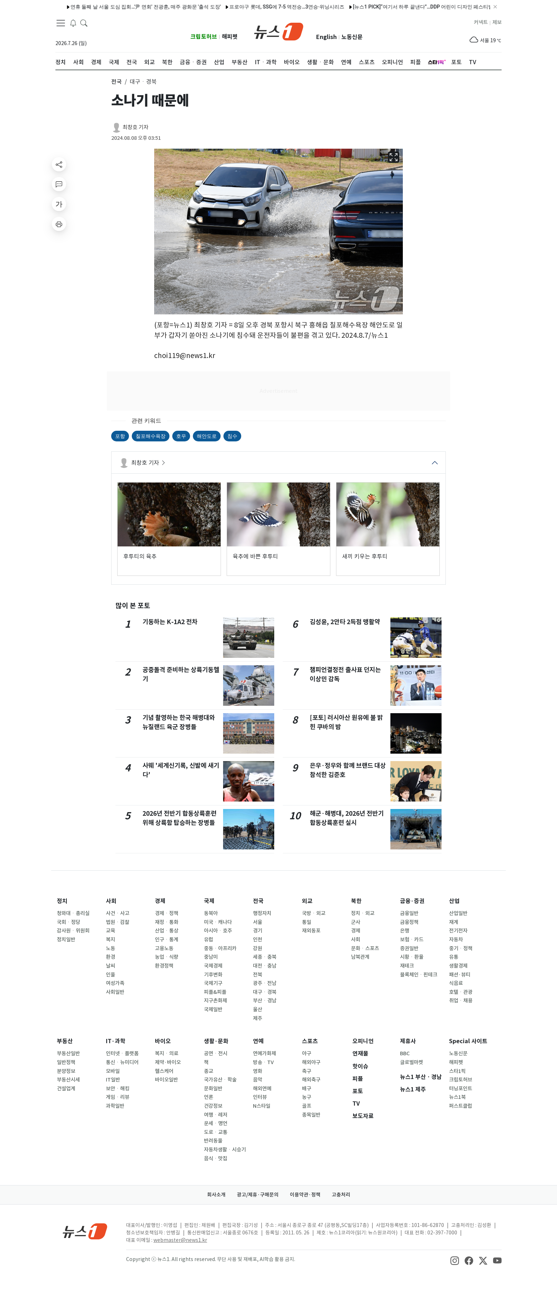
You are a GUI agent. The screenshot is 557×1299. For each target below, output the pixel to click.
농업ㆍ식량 (166, 957)
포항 (120, 436)
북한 (356, 901)
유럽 (208, 939)
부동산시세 (68, 1080)
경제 (160, 901)
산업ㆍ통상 (166, 931)
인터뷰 (260, 1097)
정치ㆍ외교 (362, 913)
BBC (405, 1053)
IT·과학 (115, 1041)
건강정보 (213, 1106)
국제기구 (213, 983)
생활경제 (458, 966)
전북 (257, 975)
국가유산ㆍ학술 (220, 1080)
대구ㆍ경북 (264, 992)
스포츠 (310, 1041)
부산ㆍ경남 (264, 1000)
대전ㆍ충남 (264, 966)
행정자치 (262, 913)
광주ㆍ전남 (264, 983)
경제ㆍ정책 (166, 913)
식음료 (456, 983)
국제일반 (213, 1009)
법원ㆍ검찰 (117, 922)
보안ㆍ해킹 (117, 1088)
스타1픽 (457, 1071)
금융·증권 (412, 901)
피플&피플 (215, 992)
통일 (306, 922)
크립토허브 (203, 36)
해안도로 (207, 436)
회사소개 (216, 1194)
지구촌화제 (215, 1000)
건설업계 (66, 1088)
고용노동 (164, 948)
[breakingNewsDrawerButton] (73, 22)
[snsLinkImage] (454, 1260)
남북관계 (360, 957)
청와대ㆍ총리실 (73, 913)
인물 (110, 975)
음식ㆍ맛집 (215, 1158)
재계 (453, 922)
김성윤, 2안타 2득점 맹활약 (345, 622)
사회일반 (115, 992)
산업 (454, 901)
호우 (181, 436)
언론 (208, 1097)
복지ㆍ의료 (166, 1053)
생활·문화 (216, 1041)
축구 (306, 1071)
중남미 (211, 957)
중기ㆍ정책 (460, 948)
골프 (306, 1106)
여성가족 (115, 983)
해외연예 (262, 1088)
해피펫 (230, 36)
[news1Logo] (85, 1231)
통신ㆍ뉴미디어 (122, 1062)
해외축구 (311, 1080)
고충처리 (341, 1194)
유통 (453, 957)
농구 (306, 1097)
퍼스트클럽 (460, 1106)
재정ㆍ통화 (166, 922)
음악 (257, 1080)
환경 (110, 957)
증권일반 (409, 948)
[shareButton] (59, 164)
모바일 (113, 1071)
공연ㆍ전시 (215, 1053)
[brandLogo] (279, 30)
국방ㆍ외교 (313, 913)
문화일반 (213, 1088)
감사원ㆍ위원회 (73, 931)
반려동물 (213, 1141)
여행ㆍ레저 (215, 1115)
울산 (257, 1009)
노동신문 (352, 37)
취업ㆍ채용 (460, 1000)
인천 (257, 939)
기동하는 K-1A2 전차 (170, 622)
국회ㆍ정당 (68, 922)
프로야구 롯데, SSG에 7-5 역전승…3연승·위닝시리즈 (270, 7)
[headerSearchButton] (83, 22)
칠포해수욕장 (151, 436)
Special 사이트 (468, 1041)
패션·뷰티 (459, 975)
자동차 (456, 939)
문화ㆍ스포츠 (365, 948)
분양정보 (66, 1071)
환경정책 (164, 966)
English (326, 37)
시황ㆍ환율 (411, 957)
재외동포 (311, 931)
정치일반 (66, 939)
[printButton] (59, 224)
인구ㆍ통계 (166, 939)
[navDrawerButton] (60, 23)
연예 (258, 1041)
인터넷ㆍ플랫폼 (122, 1053)
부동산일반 (68, 1053)
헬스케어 (164, 1071)
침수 (232, 436)
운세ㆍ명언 (215, 1123)
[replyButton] (59, 184)
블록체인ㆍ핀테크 (418, 975)
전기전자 (458, 931)
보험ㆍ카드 (411, 939)
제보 (497, 22)
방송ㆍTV (263, 1062)
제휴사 (408, 1041)
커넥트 (481, 22)
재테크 (407, 966)
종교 (208, 1071)
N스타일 (261, 1106)
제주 (257, 1018)
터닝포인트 (460, 1088)
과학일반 (115, 1106)
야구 (306, 1053)
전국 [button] (116, 81)
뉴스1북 (457, 1097)
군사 (355, 922)
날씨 (110, 966)
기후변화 (213, 975)
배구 (306, 1088)
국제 (209, 901)
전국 (258, 901)
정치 (62, 901)
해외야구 (311, 1062)
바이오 (163, 1041)
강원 (257, 948)
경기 (257, 931)
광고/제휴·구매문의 (257, 1194)
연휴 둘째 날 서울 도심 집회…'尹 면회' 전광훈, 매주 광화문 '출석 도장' (129, 7)
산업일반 (458, 913)
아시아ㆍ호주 (218, 931)
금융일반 (409, 913)
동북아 (211, 913)
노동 (110, 948)
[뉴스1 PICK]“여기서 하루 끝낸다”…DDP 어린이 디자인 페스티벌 (406, 7)
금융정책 (409, 922)
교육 (110, 931)
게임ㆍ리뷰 (117, 1097)
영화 (257, 1071)
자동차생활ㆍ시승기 (225, 1149)
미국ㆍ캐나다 (218, 922)
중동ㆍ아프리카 (220, 948)
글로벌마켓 (411, 1062)
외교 (307, 901)
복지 (110, 939)
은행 (404, 931)
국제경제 (213, 966)
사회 (111, 901)
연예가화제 (264, 1053)
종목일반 (311, 1115)
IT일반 (113, 1080)
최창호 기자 (135, 127)
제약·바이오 (168, 1062)
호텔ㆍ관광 (460, 992)
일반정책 (66, 1062)
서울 (257, 922)
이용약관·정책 (305, 1194)
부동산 (65, 1041)
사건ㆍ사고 (117, 913)
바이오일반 (166, 1080)
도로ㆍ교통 (215, 1132)
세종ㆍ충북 (264, 957)
